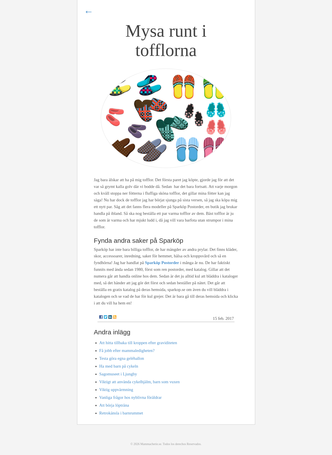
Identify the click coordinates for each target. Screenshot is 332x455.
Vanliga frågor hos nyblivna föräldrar (130, 397)
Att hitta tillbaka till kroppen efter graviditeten (138, 342)
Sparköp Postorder (162, 262)
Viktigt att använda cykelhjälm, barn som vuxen (139, 381)
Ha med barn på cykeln (118, 366)
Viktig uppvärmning (116, 389)
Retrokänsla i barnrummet (121, 413)
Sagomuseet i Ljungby (118, 374)
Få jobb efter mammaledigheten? (127, 350)
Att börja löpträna (114, 405)
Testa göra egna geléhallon (121, 358)
